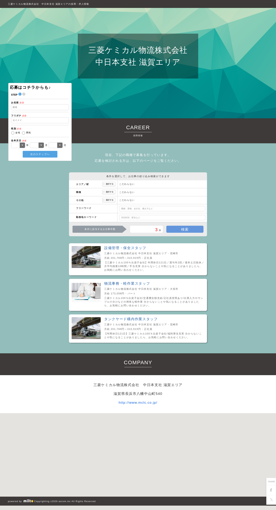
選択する (108, 184)
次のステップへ (40, 154)
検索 (185, 229)
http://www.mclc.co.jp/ (138, 402)
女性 (17, 132)
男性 (28, 132)
